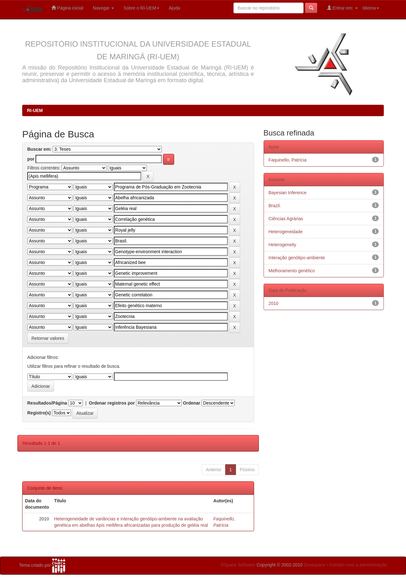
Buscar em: (39, 149)
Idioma (371, 7)
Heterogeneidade (286, 231)
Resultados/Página (47, 403)
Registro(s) (39, 412)
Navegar (103, 7)
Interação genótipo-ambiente (297, 257)
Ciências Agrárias (286, 218)
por (31, 159)
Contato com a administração (358, 564)
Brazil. (275, 205)
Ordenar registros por (112, 403)
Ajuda (174, 7)
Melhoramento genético (292, 270)
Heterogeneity (282, 244)
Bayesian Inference (288, 192)
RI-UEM (35, 110)
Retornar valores (47, 338)
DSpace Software (238, 564)
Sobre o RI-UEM (141, 7)
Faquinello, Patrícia (288, 159)
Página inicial (67, 7)
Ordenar (191, 403)
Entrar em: (342, 7)
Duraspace (314, 564)
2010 (273, 303)
